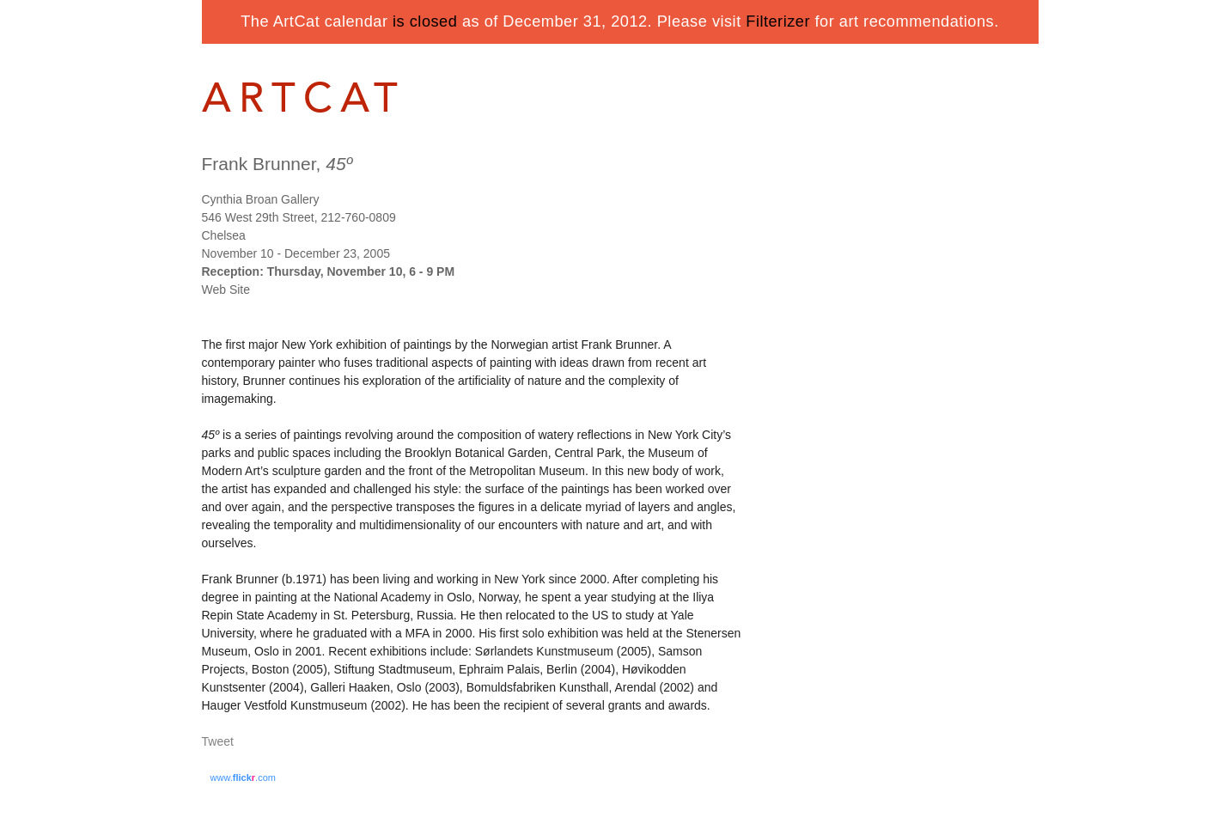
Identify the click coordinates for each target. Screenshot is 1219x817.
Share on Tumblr (269, 743)
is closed (425, 21)
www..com (243, 777)
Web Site (226, 289)
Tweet (218, 741)
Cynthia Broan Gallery (261, 199)
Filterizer (778, 21)
